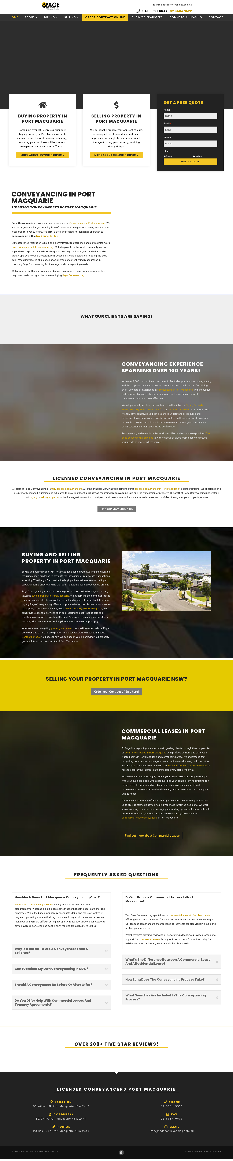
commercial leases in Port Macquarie (145, 754)
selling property (49, 499)
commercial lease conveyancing (140, 819)
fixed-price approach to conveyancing (32, 249)
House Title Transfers (152, 411)
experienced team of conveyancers (187, 767)
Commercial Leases (179, 411)
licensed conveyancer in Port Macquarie (157, 490)
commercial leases (149, 941)
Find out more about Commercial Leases (152, 837)
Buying (49, 20)
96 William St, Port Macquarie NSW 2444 (61, 1108)
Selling (70, 20)
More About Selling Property (116, 158)
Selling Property (130, 411)
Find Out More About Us (116, 511)
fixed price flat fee (47, 237)
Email (167, 124)
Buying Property (194, 407)
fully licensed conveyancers (66, 490)
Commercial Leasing (186, 20)
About (29, 20)
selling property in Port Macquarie (83, 610)
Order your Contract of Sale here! (116, 693)
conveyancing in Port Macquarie (175, 391)
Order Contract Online (105, 20)
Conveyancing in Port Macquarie (87, 225)
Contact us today (31, 638)
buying (33, 499)
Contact (217, 20)
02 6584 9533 (172, 1120)
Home (13, 20)
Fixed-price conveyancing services (34, 906)
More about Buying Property (42, 158)
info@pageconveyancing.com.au (201, 5)
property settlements (63, 630)
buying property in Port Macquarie (50, 597)
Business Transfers (148, 20)
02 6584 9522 (192, 11)
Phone (167, 138)
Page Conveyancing (73, 277)
